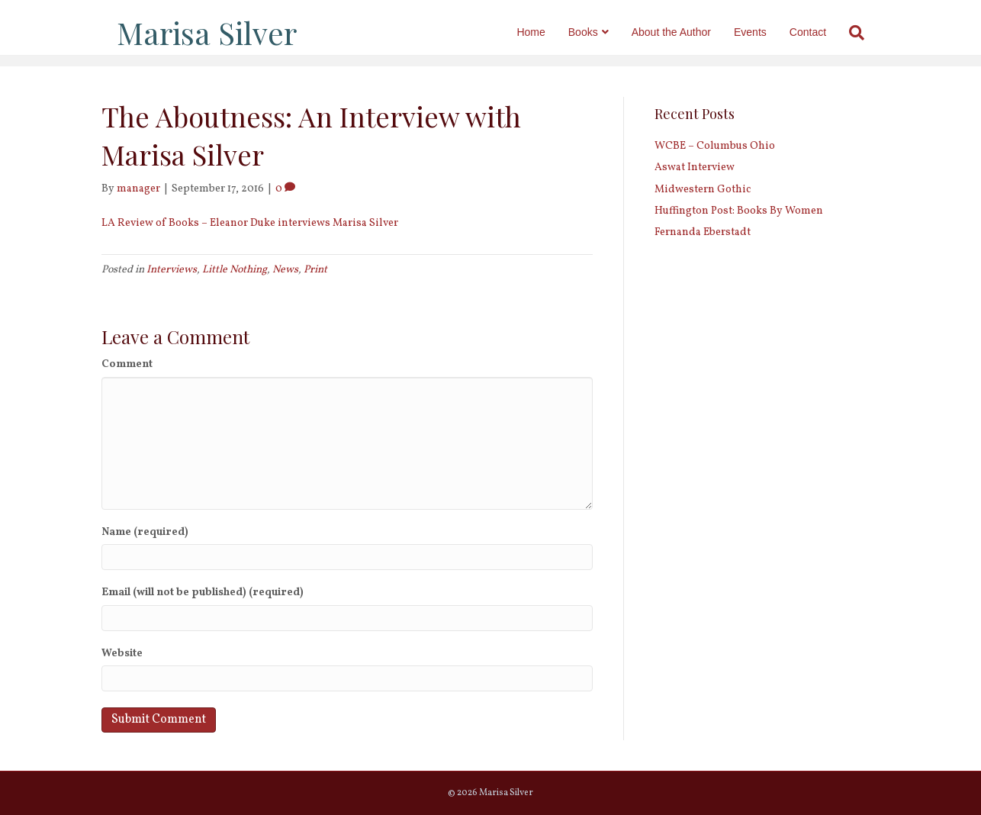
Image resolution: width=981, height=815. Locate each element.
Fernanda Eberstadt (703, 232)
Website (122, 653)
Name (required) (144, 532)
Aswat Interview (695, 167)
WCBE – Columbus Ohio (715, 146)
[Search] (866, 32)
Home (546, 32)
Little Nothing (234, 270)
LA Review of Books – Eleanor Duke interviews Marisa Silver (249, 223)
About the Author (686, 32)
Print (315, 270)
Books (598, 32)
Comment (127, 364)
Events (765, 32)
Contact (823, 32)
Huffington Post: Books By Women (739, 211)
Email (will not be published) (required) (202, 592)
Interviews (171, 270)
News (285, 270)
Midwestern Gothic (703, 189)
